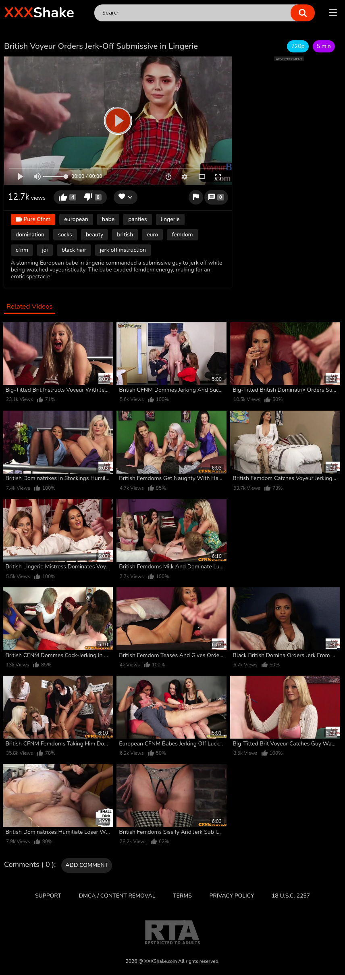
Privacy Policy (231, 896)
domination (30, 234)
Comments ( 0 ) (29, 864)
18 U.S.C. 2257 (291, 896)
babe (108, 219)
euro (152, 234)
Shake (39, 12)
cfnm (22, 250)
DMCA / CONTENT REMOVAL (117, 896)
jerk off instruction (123, 250)
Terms (182, 896)
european (76, 219)
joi (45, 250)
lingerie (170, 219)
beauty (94, 234)
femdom (182, 234)
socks (65, 234)
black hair (74, 250)
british (125, 234)
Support (48, 896)
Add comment (86, 865)
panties (137, 219)
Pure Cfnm (33, 220)
